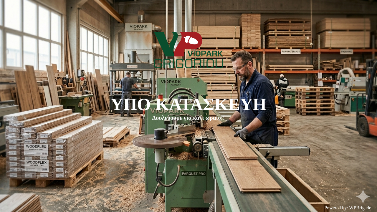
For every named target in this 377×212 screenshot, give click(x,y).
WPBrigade (360, 207)
